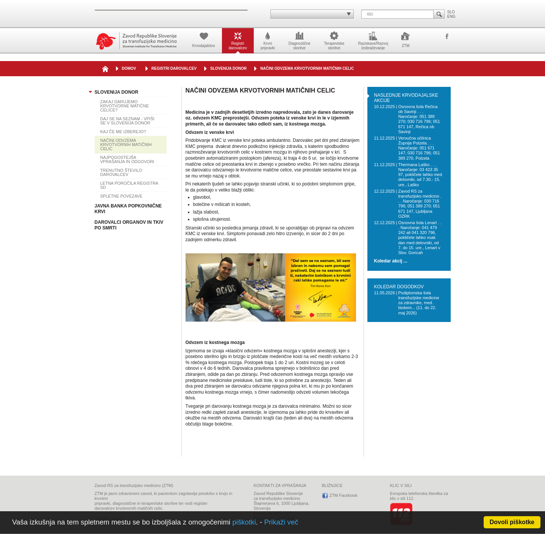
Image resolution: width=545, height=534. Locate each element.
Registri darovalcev (174, 68)
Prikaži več (281, 522)
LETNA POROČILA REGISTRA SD (129, 185)
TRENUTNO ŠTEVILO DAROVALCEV (121, 172)
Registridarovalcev (238, 40)
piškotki (244, 522)
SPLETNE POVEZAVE (121, 196)
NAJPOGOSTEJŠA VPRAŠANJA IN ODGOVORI (127, 159)
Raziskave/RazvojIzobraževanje (373, 40)
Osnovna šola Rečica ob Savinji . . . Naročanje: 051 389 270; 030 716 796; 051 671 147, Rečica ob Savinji (419, 119)
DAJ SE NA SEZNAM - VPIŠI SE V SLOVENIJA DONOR (127, 120)
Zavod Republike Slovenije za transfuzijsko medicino (136, 40)
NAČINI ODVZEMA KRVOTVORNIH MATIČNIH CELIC (307, 68)
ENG (451, 16)
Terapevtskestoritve (334, 40)
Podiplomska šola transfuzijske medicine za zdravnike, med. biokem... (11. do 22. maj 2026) (418, 303)
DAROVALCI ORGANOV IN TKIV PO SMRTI (129, 225)
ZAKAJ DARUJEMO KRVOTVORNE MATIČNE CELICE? (124, 105)
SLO (451, 12)
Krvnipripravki (268, 40)
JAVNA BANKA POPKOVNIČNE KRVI (128, 209)
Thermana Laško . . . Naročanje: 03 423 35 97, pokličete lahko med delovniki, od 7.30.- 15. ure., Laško (420, 174)
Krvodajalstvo (204, 39)
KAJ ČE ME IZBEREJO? (123, 131)
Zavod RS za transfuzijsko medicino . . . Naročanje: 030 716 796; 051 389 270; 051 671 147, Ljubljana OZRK (419, 203)
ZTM (406, 39)
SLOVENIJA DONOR (228, 68)
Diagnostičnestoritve (299, 40)
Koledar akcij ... (391, 261)
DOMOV (129, 68)
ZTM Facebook (447, 36)
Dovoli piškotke (512, 522)
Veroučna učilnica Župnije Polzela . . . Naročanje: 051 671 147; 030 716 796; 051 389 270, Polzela (419, 148)
